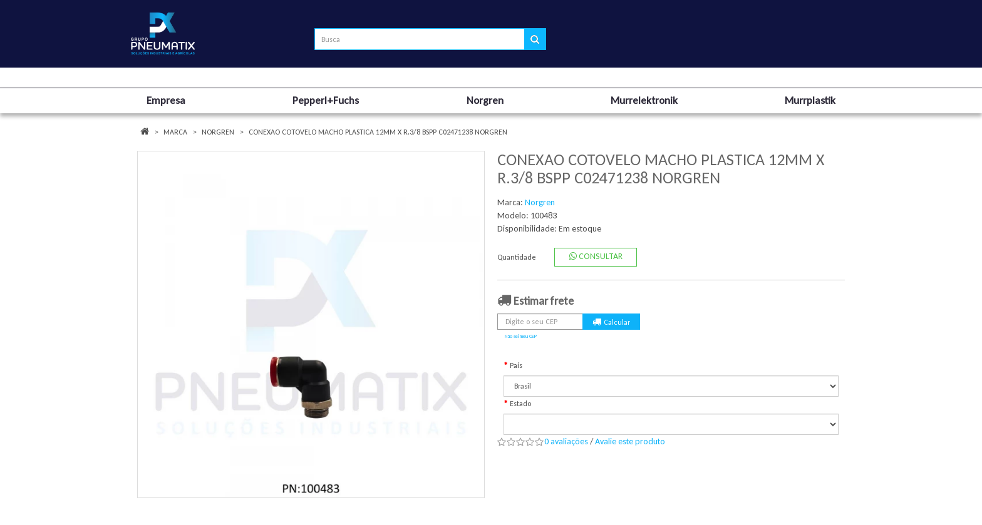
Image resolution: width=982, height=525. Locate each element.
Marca (175, 132)
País (516, 365)
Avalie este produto (630, 441)
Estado (520, 403)
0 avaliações (566, 441)
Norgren (218, 132)
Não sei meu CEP (521, 336)
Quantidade (516, 257)
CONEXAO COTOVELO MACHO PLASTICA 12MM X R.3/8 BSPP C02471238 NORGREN (378, 132)
